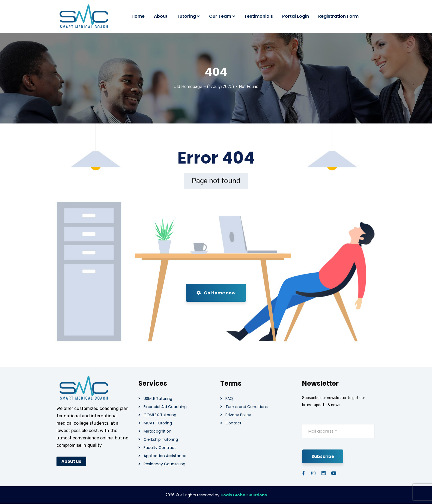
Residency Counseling (164, 464)
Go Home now (216, 293)
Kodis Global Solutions (244, 495)
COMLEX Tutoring (160, 415)
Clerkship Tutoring (161, 439)
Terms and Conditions (246, 406)
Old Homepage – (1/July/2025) (204, 86)
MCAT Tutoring (158, 423)
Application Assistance (165, 455)
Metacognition (157, 431)
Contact (233, 423)
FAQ (229, 398)
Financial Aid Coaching (165, 406)
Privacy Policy (238, 415)
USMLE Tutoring (158, 398)
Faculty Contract (160, 447)
